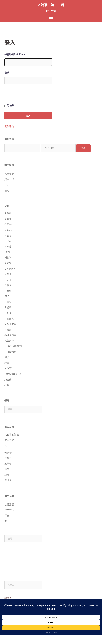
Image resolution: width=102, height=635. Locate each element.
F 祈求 (7, 241)
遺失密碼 (9, 126)
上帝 (6, 474)
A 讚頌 (7, 213)
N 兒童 (8, 279)
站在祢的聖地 (11, 434)
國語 (6, 357)
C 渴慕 (8, 224)
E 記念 (7, 235)
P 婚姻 (7, 291)
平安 (6, 185)
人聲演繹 (9, 340)
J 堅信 (7, 257)
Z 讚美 (7, 329)
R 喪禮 (8, 302)
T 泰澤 (7, 313)
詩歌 (6, 385)
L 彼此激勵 (10, 268)
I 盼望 (7, 252)
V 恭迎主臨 (10, 324)
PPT (6, 296)
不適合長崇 (10, 335)
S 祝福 (7, 307)
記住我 (10, 105)
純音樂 (8, 379)
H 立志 (8, 246)
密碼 (6, 72)
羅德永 (8, 480)
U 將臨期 (9, 318)
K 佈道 (7, 263)
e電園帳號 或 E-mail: (15, 54)
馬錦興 (8, 458)
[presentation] (27, 96)
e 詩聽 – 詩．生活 (51, 5)
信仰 (6, 469)
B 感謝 (7, 219)
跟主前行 (9, 179)
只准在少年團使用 (13, 346)
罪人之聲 (9, 440)
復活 (6, 190)
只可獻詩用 (10, 352)
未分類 (8, 368)
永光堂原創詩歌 (12, 374)
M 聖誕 (8, 274)
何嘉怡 (8, 452)
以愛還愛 (9, 174)
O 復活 (8, 285)
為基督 (8, 463)
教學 (6, 363)
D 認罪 (8, 230)
